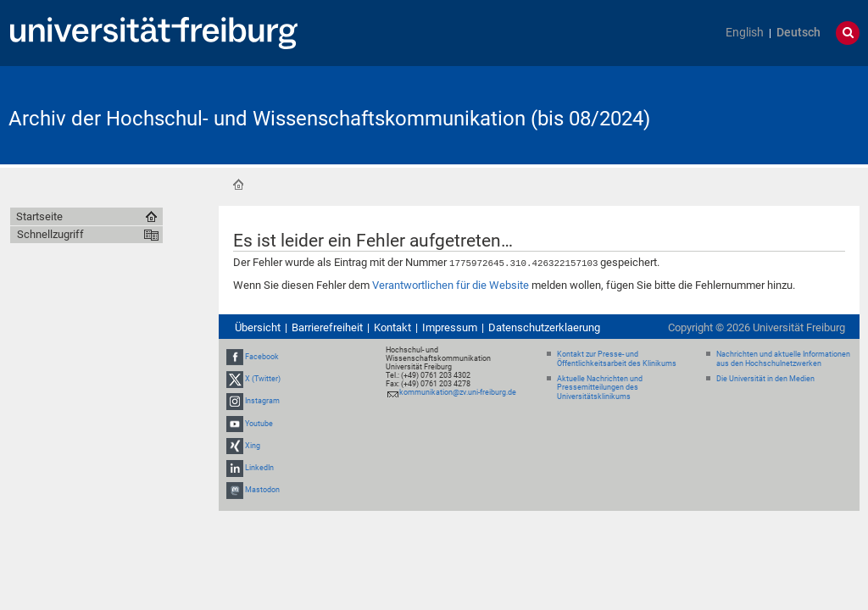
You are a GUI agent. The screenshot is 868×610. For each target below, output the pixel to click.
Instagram (262, 400)
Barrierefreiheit (327, 326)
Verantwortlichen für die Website (450, 284)
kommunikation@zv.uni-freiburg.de (457, 391)
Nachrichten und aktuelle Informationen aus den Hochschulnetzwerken (783, 358)
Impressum (449, 326)
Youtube (259, 423)
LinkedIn (259, 467)
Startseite (238, 185)
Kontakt (392, 326)
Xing (252, 445)
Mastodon (262, 489)
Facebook (262, 356)
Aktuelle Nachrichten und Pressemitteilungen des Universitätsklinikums (600, 387)
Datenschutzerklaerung (544, 326)
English (745, 32)
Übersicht (258, 326)
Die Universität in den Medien (765, 378)
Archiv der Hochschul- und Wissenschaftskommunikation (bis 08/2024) (329, 118)
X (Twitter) (263, 378)
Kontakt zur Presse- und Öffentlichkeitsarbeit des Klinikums (616, 358)
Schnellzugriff (50, 234)
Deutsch (798, 32)
